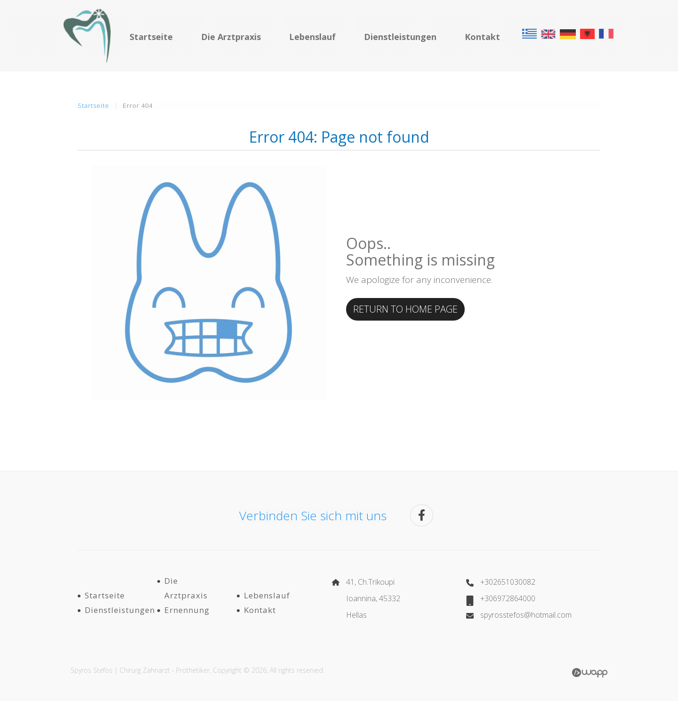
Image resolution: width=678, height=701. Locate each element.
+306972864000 (507, 598)
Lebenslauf (312, 36)
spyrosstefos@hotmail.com (526, 615)
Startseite (151, 36)
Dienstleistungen (400, 36)
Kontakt (482, 36)
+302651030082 (507, 582)
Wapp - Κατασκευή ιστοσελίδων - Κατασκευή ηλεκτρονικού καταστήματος (589, 672)
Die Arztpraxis (231, 36)
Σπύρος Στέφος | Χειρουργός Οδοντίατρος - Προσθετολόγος (87, 35)
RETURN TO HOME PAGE (405, 309)
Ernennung (187, 609)
